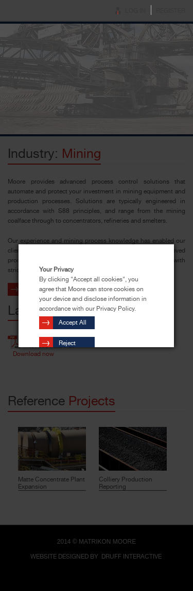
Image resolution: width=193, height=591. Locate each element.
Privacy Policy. (116, 308)
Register (170, 10)
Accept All (72, 322)
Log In (135, 10)
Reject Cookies (70, 344)
